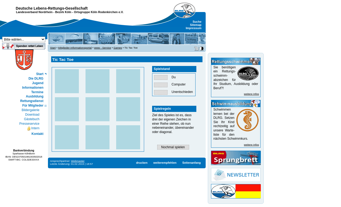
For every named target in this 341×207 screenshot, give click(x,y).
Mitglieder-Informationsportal (75, 47)
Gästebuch (31, 119)
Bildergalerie (30, 110)
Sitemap (195, 24)
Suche (197, 21)
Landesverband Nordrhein (34, 12)
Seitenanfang (191, 162)
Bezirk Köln (63, 12)
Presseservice (29, 124)
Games (117, 47)
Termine (37, 92)
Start (39, 74)
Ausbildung (34, 96)
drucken (142, 162)
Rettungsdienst (31, 101)
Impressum (193, 28)
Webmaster (78, 160)
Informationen (32, 87)
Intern (33, 128)
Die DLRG (36, 78)
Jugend (37, 83)
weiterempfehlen (164, 162)
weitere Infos (251, 93)
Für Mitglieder (32, 105)
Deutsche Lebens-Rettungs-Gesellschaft (52, 8)
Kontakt (37, 134)
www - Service (102, 47)
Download (32, 114)
